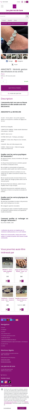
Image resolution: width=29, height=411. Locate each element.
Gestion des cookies (5, 359)
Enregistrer (19, 61)
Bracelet (10, 20)
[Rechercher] (27, 16)
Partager (9, 61)
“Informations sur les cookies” (10, 401)
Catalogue (3, 329)
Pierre (15, 20)
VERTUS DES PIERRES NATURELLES (8, 339)
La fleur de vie (4, 343)
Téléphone (4, 375)
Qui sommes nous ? (5, 333)
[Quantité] (4, 81)
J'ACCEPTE (22, 408)
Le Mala (3, 345)
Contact (18, 2)
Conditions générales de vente (8, 335)
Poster (14, 65)
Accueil (4, 20)
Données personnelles (6, 362)
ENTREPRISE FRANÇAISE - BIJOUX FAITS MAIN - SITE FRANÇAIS (14, 341)
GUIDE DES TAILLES (5, 337)
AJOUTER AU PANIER (15, 88)
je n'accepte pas (7, 408)
